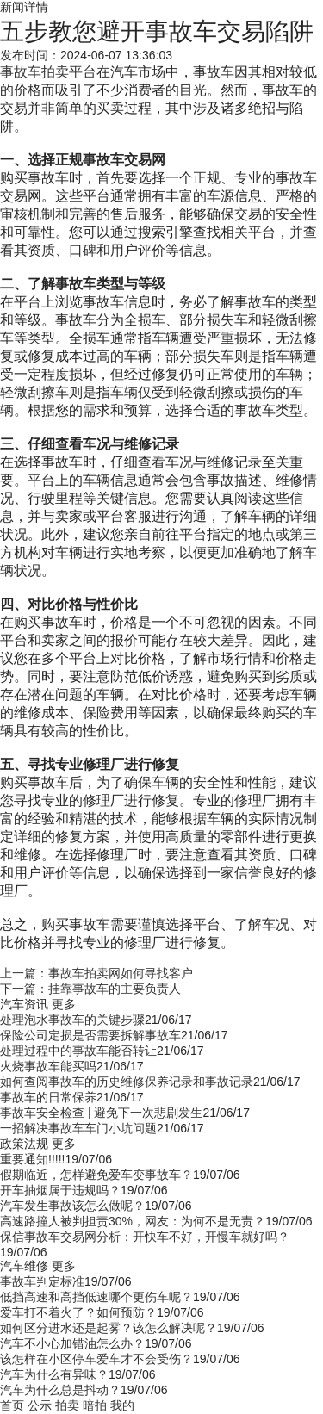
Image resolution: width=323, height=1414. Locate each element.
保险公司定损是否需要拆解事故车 (90, 1035)
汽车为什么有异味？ (54, 1374)
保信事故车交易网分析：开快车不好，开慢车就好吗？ (144, 1236)
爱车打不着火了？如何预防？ (78, 1312)
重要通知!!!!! (32, 1159)
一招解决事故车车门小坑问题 (78, 1128)
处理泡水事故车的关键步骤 (72, 1019)
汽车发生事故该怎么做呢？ (72, 1205)
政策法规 (24, 1143)
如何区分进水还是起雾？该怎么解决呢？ (108, 1328)
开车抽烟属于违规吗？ (60, 1190)
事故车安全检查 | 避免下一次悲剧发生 (101, 1112)
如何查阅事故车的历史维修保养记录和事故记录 (126, 1081)
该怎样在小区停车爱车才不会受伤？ (96, 1359)
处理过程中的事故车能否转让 (78, 1050)
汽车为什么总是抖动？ (60, 1390)
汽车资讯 (24, 1004)
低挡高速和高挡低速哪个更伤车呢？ (96, 1297)
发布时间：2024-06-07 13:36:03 (86, 55)
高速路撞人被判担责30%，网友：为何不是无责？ (132, 1221)
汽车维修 (24, 1266)
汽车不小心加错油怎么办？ (72, 1343)
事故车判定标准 (42, 1281)
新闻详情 (24, 7)
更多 (64, 1004)
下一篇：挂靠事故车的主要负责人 (90, 988)
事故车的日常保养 (48, 1097)
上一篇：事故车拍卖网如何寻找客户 (96, 973)
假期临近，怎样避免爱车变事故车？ (96, 1174)
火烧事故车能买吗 (48, 1066)
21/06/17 (168, 1019)
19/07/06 (88, 1159)
